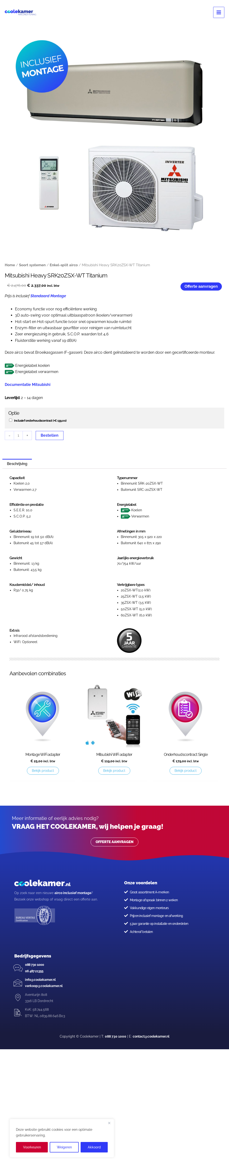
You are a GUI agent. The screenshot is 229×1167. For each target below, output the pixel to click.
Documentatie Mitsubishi (27, 384)
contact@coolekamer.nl (151, 1036)
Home (10, 265)
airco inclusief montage (72, 893)
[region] (62, 1138)
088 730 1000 (34, 965)
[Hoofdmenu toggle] (219, 12)
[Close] (109, 1123)
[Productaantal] (18, 435)
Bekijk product (43, 771)
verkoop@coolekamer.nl (44, 986)
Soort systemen (32, 265)
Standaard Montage (48, 296)
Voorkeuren (32, 1147)
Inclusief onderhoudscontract (40, 420)
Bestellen (49, 435)
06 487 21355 (34, 971)
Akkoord (94, 1147)
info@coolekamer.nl (40, 980)
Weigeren (64, 1147)
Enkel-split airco (64, 265)
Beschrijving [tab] (17, 463)
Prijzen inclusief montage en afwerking (156, 916)
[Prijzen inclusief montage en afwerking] (126, 915)
